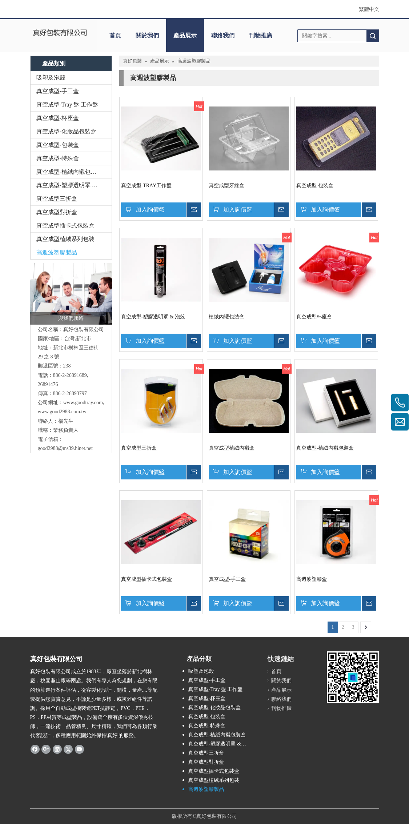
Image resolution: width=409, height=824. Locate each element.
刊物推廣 (260, 35)
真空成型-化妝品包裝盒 (66, 131)
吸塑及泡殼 (50, 78)
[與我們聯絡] (71, 294)
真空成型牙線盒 (226, 185)
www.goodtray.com (83, 402)
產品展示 (185, 35)
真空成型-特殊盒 (57, 158)
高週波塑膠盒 (311, 579)
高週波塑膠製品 (56, 252)
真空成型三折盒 (56, 199)
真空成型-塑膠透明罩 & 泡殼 (73, 185)
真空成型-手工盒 (57, 91)
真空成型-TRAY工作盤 (146, 185)
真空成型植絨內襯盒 (231, 448)
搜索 (372, 36)
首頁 (115, 35)
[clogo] (60, 33)
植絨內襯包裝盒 (226, 316)
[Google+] (46, 749)
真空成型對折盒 (56, 212)
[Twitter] (68, 749)
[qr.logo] (353, 677)
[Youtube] (79, 749)
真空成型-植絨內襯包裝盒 (69, 172)
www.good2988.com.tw (62, 411)
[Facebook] (35, 749)
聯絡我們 (222, 35)
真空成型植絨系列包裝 (65, 239)
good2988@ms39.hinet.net (65, 448)
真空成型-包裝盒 (57, 145)
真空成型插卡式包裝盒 (65, 225)
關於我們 (147, 35)
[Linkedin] (57, 749)
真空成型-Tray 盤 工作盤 (67, 104)
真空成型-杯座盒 (57, 118)
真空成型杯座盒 (314, 316)
